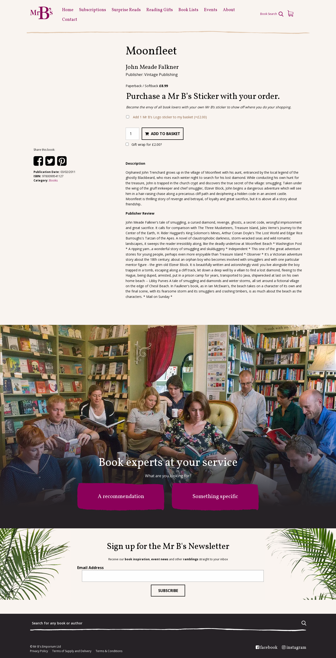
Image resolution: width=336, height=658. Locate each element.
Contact (69, 20)
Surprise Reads (126, 10)
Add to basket (165, 133)
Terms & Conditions (109, 651)
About (229, 10)
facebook (268, 648)
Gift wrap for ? (144, 144)
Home (67, 10)
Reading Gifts (159, 10)
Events (210, 10)
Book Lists (188, 10)
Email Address (90, 567)
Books (53, 180)
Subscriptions (92, 10)
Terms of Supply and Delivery (71, 651)
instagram (296, 648)
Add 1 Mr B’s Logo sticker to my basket (170, 117)
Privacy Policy (39, 651)
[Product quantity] (132, 134)
